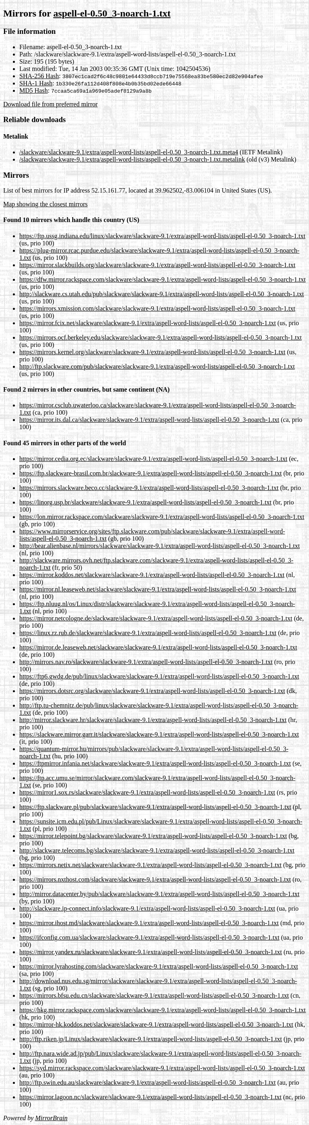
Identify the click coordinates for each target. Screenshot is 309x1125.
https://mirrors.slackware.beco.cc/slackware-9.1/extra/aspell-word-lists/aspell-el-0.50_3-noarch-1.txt (148, 487)
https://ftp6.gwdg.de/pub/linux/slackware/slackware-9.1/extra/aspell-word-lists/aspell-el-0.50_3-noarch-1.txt (159, 676)
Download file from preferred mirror (50, 104)
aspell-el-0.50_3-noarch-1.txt (112, 13)
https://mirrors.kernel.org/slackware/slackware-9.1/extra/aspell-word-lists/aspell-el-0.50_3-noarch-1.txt (152, 352)
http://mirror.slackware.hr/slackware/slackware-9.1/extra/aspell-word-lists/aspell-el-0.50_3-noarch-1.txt (152, 719)
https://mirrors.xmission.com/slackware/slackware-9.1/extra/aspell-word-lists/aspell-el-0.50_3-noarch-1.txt (157, 308)
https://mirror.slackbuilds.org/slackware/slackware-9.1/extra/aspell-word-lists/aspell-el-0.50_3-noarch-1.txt (157, 265)
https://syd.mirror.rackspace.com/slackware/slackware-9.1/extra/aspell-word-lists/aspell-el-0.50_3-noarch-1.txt (162, 1068)
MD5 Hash (33, 90)
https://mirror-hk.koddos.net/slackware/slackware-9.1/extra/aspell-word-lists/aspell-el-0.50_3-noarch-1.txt (156, 1024)
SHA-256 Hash (39, 76)
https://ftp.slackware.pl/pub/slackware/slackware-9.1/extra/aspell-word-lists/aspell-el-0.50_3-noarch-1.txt (155, 806)
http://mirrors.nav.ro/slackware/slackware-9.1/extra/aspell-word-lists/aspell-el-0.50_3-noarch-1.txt (145, 661)
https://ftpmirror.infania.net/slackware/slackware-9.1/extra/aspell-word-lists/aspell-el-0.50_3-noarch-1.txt (155, 763)
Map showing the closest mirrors (45, 204)
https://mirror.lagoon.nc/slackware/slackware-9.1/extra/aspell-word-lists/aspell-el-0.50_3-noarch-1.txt (150, 1097)
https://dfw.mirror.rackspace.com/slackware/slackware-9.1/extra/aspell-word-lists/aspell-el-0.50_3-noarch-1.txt (162, 279)
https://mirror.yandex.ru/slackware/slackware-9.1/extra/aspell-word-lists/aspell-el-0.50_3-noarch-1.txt (150, 952)
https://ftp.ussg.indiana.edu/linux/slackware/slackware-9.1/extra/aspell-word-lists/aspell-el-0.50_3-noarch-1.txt (162, 235)
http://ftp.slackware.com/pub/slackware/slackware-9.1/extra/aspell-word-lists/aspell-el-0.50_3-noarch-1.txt (157, 366)
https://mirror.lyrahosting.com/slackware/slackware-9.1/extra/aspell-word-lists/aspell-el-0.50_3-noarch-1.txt (158, 966)
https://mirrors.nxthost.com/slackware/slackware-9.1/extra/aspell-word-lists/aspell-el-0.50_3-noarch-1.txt (155, 879)
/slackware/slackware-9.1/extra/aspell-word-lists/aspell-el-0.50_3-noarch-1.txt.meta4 (128, 152)
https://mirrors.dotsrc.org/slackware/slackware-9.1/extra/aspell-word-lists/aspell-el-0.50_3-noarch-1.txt (152, 690)
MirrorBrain (51, 1118)
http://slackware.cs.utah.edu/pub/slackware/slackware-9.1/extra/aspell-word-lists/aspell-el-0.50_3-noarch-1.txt (161, 294)
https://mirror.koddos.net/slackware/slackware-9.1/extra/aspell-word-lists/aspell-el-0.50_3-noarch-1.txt (151, 574)
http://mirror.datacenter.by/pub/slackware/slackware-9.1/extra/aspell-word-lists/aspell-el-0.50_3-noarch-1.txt (159, 893)
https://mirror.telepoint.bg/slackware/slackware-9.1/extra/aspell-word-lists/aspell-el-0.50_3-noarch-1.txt (153, 835)
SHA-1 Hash (35, 83)
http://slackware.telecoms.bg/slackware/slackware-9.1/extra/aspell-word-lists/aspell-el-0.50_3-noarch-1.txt (157, 850)
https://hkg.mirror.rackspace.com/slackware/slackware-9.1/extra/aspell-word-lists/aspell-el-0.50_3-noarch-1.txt (162, 1010)
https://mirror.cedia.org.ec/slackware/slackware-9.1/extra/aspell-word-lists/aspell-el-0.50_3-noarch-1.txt (153, 458)
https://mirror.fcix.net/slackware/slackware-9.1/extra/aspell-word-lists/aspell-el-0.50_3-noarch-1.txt (147, 323)
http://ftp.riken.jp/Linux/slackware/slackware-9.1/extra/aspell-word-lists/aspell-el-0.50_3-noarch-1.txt (150, 1039)
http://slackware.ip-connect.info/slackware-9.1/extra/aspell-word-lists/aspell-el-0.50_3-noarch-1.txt (147, 908)
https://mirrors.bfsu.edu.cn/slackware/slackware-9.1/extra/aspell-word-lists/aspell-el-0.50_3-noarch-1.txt (154, 995)
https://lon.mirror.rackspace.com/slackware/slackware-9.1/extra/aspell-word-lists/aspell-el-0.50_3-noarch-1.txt (161, 516)
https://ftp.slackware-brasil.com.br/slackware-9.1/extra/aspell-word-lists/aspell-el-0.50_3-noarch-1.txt (150, 473)
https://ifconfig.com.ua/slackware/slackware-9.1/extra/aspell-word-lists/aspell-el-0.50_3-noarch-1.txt (149, 937)
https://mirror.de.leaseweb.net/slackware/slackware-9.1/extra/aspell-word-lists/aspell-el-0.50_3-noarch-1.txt (158, 647)
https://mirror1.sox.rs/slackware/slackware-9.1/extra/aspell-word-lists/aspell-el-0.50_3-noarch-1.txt (147, 792)
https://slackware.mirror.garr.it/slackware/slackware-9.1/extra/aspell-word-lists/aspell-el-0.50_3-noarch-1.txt (159, 734)
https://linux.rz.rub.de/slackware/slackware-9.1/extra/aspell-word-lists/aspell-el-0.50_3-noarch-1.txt (147, 632)
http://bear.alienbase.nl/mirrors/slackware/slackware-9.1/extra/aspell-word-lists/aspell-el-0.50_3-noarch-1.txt (159, 545)
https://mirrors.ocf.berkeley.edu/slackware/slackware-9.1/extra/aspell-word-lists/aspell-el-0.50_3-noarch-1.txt (160, 337)
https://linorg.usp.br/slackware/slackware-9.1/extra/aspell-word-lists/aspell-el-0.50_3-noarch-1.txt (145, 502)
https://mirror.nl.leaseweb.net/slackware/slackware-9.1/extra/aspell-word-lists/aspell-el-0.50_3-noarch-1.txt (157, 589)
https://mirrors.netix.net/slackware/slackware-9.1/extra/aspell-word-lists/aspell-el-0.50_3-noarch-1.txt (150, 864)
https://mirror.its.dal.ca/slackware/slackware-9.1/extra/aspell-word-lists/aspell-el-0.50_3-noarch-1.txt (149, 419)
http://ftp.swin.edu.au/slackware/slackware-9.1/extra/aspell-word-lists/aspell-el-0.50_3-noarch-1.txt (147, 1082)
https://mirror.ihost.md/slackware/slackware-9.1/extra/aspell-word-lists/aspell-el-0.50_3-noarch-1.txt (149, 923)
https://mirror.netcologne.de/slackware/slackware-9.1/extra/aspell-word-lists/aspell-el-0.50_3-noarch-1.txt (155, 618)
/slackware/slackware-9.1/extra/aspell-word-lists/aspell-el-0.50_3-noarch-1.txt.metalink (132, 159)
